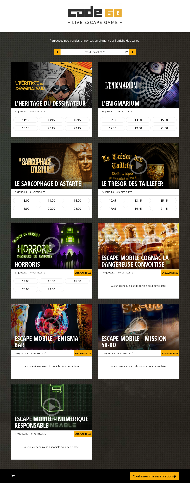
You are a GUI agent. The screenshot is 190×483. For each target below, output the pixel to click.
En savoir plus (83, 272)
